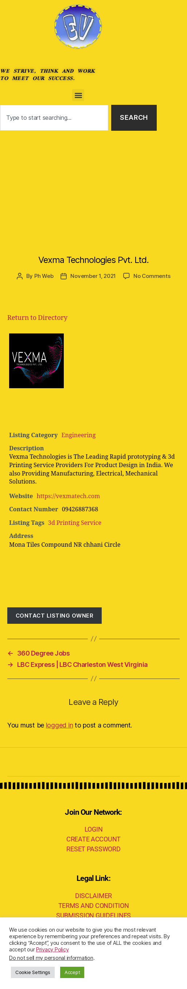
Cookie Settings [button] (32, 972)
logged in (59, 725)
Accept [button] (72, 972)
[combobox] (54, 118)
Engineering (78, 435)
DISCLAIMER (93, 896)
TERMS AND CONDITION (93, 905)
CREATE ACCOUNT (93, 839)
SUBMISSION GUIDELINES (93, 915)
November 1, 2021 (93, 275)
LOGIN (94, 829)
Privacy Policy (52, 949)
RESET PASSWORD (93, 849)
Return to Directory (37, 318)
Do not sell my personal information (51, 958)
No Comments (151, 275)
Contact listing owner (55, 615)
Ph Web (43, 275)
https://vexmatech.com (68, 496)
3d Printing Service (74, 523)
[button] (78, 95)
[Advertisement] (93, 185)
